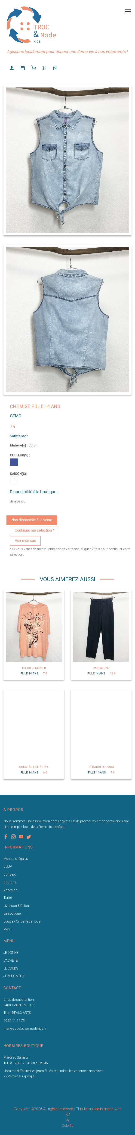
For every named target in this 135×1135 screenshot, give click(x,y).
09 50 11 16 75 (14, 1021)
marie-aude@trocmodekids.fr (24, 1028)
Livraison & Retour (16, 905)
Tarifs (7, 898)
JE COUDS (10, 968)
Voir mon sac (25, 540)
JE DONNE (10, 952)
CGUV (7, 866)
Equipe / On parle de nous (21, 921)
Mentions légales (15, 859)
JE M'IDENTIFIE (14, 976)
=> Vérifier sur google (18, 1076)
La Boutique (12, 913)
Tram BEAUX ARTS (17, 1013)
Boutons (9, 882)
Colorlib (67, 1125)
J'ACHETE (10, 960)
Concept (9, 874)
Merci (7, 929)
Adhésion (10, 890)
